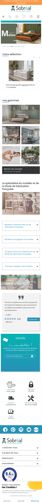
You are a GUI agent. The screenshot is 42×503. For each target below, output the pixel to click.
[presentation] (24, 363)
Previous (33, 58)
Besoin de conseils (13, 170)
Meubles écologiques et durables (19, 239)
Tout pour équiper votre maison (19, 266)
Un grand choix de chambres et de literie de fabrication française (20, 252)
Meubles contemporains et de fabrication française (18, 225)
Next (39, 58)
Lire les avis (32, 319)
